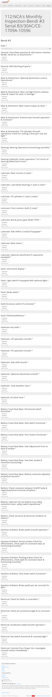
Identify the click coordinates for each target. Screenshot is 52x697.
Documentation (5, 667)
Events (3, 668)
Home (3, 665)
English (3, 692)
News (3, 676)
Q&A (3, 669)
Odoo (33, 695)
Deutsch (7, 692)
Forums (3, 671)
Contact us (4, 675)
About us (19, 683)
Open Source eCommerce (44, 695)
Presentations (5, 677)
